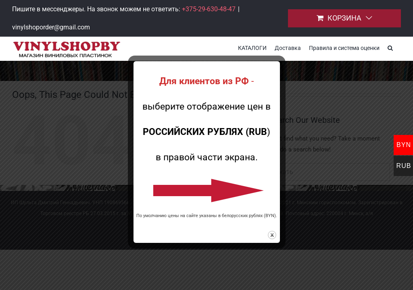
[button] (390, 47)
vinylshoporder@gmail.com (51, 27)
